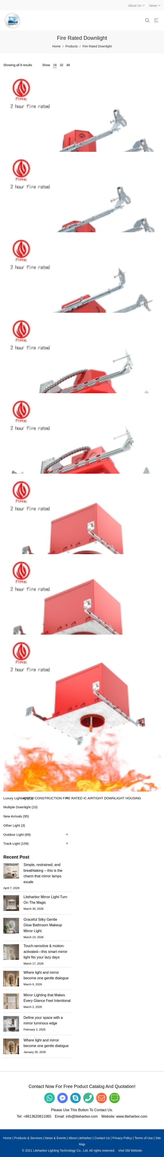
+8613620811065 (37, 1116)
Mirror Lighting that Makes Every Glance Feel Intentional (47, 998)
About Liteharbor (80, 1138)
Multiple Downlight (17, 807)
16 (55, 65)
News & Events (55, 1138)
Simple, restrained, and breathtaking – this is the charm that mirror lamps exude (43, 873)
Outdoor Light (13, 834)
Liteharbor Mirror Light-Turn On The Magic (45, 900)
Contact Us (102, 1138)
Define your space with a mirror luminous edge (43, 1020)
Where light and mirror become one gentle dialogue (46, 975)
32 (61, 65)
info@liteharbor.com (82, 1116)
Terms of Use (143, 1138)
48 (68, 65)
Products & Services (28, 1138)
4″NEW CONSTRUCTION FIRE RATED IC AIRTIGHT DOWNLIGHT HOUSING (82, 798)
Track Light (11, 843)
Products (71, 46)
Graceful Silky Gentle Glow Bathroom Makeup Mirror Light (43, 925)
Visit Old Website (130, 1150)
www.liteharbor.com (131, 1116)
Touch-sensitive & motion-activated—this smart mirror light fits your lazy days (45, 951)
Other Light (11, 825)
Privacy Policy (122, 1138)
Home (56, 46)
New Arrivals (12, 816)
